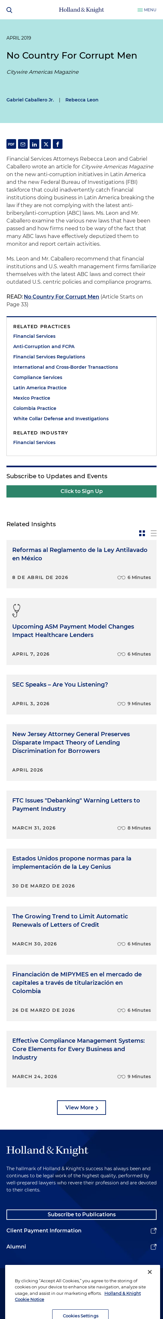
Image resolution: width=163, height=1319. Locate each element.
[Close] (150, 1283)
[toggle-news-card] (142, 533)
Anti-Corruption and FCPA (43, 346)
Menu (150, 9)
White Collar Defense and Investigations (61, 419)
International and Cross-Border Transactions (65, 367)
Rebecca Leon (82, 100)
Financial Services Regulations (49, 357)
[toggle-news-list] (154, 533)
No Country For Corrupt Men (61, 297)
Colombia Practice (34, 408)
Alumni (16, 1247)
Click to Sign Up (82, 491)
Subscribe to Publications (82, 1214)
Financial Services (34, 336)
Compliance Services (37, 377)
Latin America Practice (40, 388)
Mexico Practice (31, 398)
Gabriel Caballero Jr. (30, 100)
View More (79, 1108)
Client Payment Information (44, 1231)
